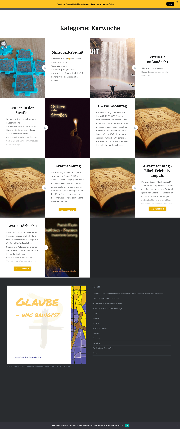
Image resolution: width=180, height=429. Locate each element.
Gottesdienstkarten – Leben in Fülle (107, 303)
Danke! (95, 353)
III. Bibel (96, 323)
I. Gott (95, 313)
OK (127, 425)
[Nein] (177, 425)
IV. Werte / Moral (100, 328)
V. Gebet (96, 333)
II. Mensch (97, 318)
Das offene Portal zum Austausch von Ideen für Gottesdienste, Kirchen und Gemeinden (128, 293)
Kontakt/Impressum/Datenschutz (106, 298)
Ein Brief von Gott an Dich (103, 348)
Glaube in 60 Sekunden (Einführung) (107, 308)
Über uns (96, 338)
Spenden (96, 343)
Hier (170, 4)
